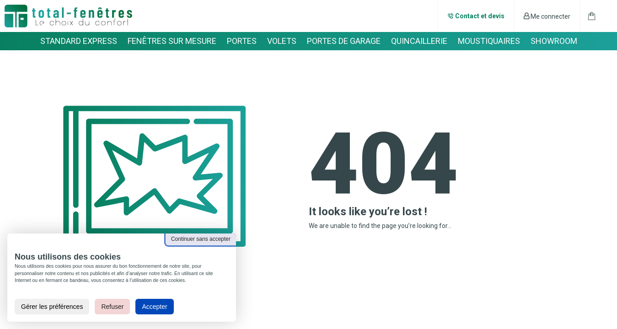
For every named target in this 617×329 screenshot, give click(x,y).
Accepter (154, 306)
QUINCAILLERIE (419, 41)
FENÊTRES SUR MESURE (172, 41)
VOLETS (281, 41)
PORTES (242, 41)
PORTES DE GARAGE (344, 41)
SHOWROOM (554, 41)
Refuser (112, 306)
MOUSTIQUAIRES (489, 41)
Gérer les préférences (52, 306)
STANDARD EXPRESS (78, 41)
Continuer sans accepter (201, 239)
